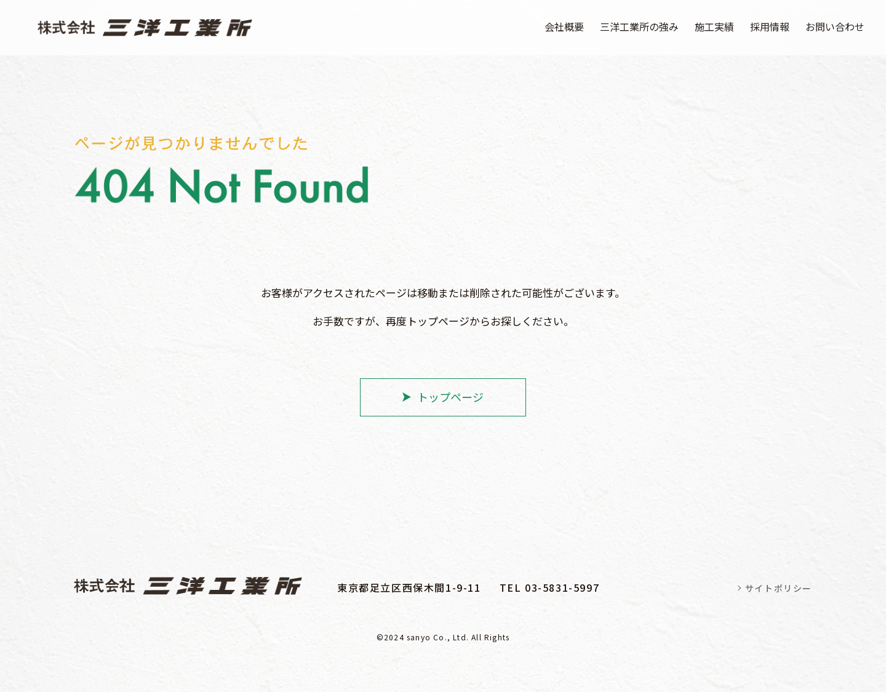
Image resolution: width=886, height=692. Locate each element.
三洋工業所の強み (639, 26)
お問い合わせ (834, 26)
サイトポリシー (778, 588)
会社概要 (564, 26)
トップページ (450, 397)
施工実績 (714, 26)
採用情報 (769, 26)
